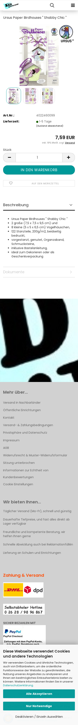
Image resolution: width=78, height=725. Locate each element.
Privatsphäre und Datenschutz (25, 433)
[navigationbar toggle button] (73, 5)
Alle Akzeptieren (39, 694)
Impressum (11, 440)
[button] (9, 157)
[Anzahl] (39, 157)
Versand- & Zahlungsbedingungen (28, 425)
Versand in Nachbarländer (22, 403)
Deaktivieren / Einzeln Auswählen (39, 717)
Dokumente (13, 272)
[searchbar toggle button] (52, 5)
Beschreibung (15, 204)
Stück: (7, 150)
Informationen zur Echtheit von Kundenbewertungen (25, 473)
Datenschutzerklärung (18, 685)
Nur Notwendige (39, 706)
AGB (6, 448)
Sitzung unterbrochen (19, 463)
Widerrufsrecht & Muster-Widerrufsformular (35, 455)
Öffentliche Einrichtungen (22, 410)
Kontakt (8, 418)
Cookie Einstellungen (18, 484)
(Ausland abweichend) (49, 125)
